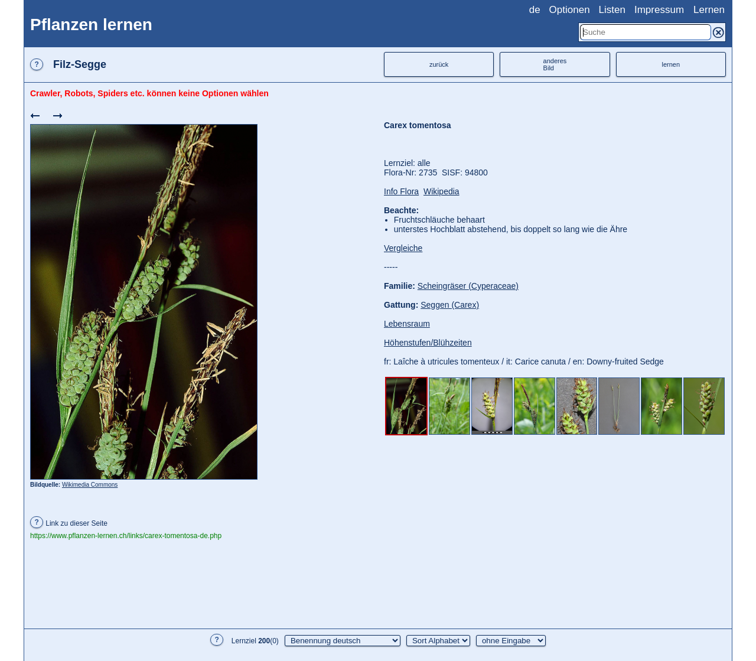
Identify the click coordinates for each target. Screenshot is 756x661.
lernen (671, 64)
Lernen (709, 9)
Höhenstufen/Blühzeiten (428, 342)
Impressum (659, 9)
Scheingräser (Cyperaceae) (468, 286)
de (534, 9)
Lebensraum (407, 323)
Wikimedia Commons (90, 484)
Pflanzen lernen (91, 24)
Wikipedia (441, 191)
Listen (612, 9)
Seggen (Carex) (450, 305)
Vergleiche (403, 248)
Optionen (569, 9)
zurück (438, 64)
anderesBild (555, 64)
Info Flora (401, 191)
